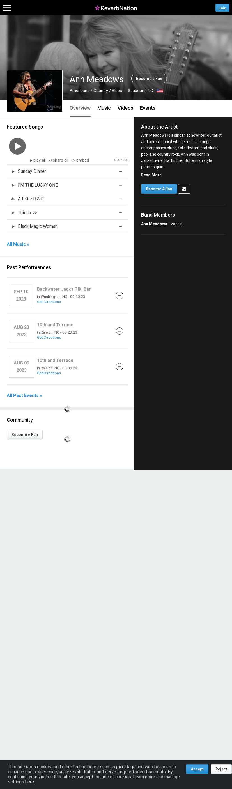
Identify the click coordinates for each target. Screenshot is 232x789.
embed (80, 160)
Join (222, 8)
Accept (197, 769)
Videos (125, 108)
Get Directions (49, 301)
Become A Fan (25, 434)
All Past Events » (24, 395)
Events (147, 108)
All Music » (18, 244)
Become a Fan (149, 78)
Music (104, 108)
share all (59, 160)
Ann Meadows (154, 224)
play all (40, 160)
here (29, 782)
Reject (221, 769)
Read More (151, 175)
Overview (80, 108)
